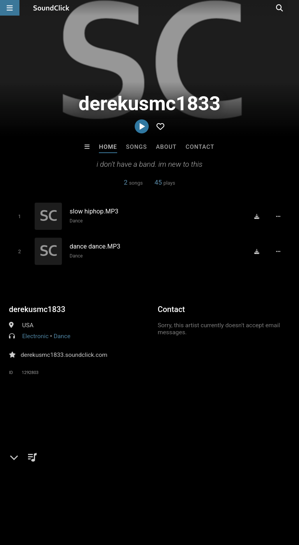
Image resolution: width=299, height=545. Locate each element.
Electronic (35, 335)
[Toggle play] (18, 216)
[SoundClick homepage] (51, 8)
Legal (210, 498)
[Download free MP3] (258, 216)
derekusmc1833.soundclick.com (64, 354)
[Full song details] (279, 216)
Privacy (185, 498)
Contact (200, 146)
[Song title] (120, 211)
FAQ (32, 498)
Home (108, 146)
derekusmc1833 (37, 308)
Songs (136, 146)
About (166, 146)
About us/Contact (69, 498)
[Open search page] (291, 8)
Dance (75, 221)
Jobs (106, 498)
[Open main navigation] (9, 8)
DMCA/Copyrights (145, 498)
